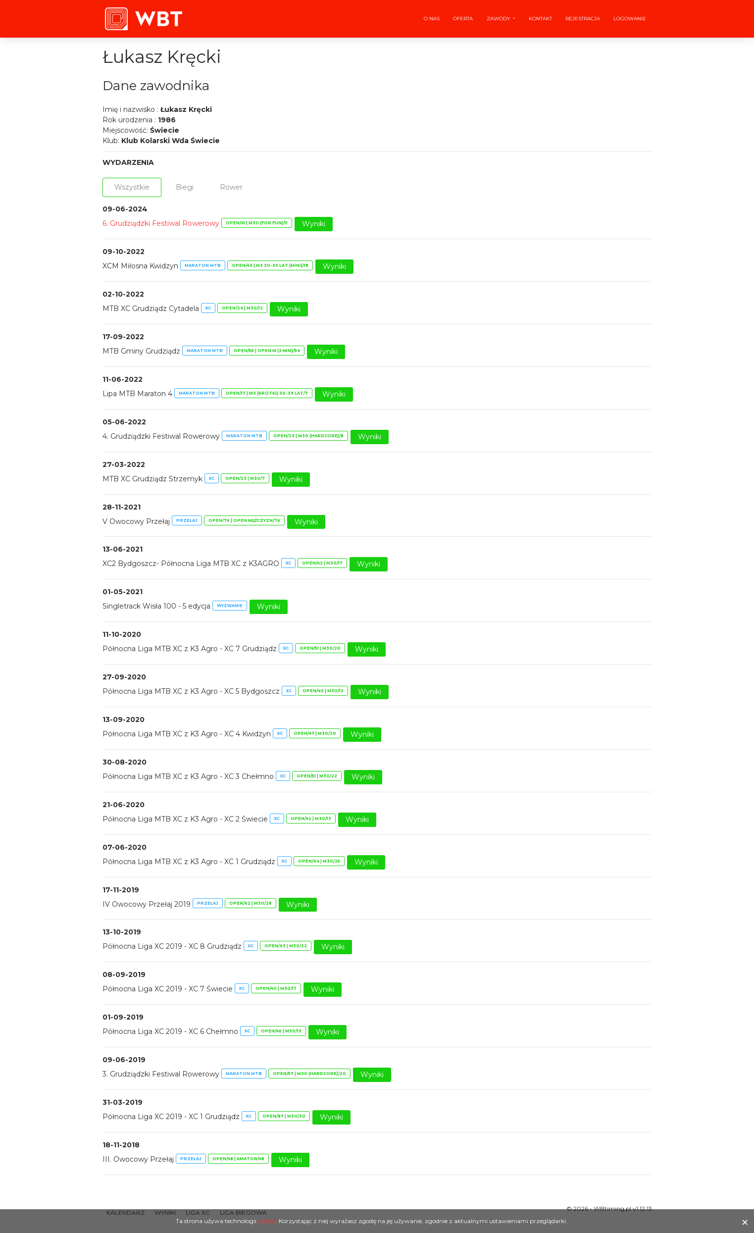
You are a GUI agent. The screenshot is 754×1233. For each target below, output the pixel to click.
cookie (267, 1221)
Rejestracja (582, 18)
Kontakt (540, 18)
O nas (432, 18)
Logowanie (629, 18)
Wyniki (313, 223)
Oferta (463, 18)
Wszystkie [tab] (132, 187)
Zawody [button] (499, 18)
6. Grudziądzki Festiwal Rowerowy (160, 223)
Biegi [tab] (185, 187)
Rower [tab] (231, 187)
